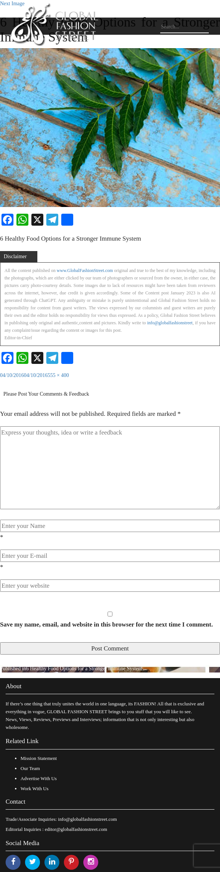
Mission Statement (39, 758)
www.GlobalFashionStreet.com (85, 270)
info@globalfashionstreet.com (87, 819)
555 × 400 (58, 375)
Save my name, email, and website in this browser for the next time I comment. (106, 624)
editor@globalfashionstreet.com (76, 829)
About (14, 686)
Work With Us (35, 788)
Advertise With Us (39, 778)
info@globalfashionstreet (170, 322)
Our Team (30, 768)
